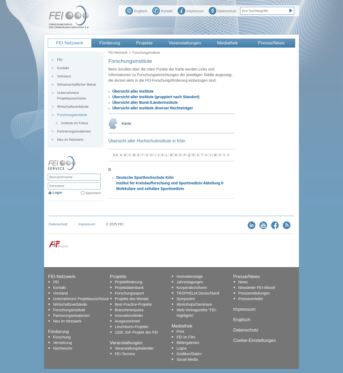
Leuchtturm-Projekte (131, 327)
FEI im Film (186, 337)
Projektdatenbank (129, 287)
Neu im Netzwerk (70, 140)
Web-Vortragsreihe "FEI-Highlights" (197, 313)
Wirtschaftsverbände (73, 107)
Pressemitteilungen (254, 293)
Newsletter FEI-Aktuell (256, 287)
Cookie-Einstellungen (254, 340)
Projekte (144, 42)
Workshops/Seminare (194, 304)
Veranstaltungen (185, 42)
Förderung (109, 42)
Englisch (136, 10)
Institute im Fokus (74, 123)
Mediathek (227, 42)
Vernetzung (62, 343)
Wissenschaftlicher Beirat (76, 84)
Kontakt (162, 10)
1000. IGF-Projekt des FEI (136, 332)
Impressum (190, 10)
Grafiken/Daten (189, 354)
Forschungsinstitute (72, 115)
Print (180, 331)
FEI (59, 60)
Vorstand (64, 76)
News (243, 282)
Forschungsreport (129, 293)
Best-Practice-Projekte (133, 304)
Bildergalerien (188, 343)
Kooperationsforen (192, 287)
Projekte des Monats (132, 299)
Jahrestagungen (190, 282)
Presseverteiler (250, 299)
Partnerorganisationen (74, 131)
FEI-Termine (125, 354)
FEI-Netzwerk (69, 42)
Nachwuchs (62, 348)
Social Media (187, 359)
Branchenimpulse (129, 310)
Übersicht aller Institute (133, 91)
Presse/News (271, 42)
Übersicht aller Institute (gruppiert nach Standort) (155, 97)
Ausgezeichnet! (127, 321)
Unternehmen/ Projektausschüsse (71, 95)
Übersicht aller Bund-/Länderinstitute (145, 102)
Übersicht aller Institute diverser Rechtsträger (152, 108)
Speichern (93, 193)
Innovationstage (190, 276)
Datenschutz (223, 10)
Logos (182, 348)
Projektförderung (129, 282)
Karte (126, 123)
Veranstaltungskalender (134, 348)
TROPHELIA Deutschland (198, 293)
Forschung (62, 337)
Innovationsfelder (129, 315)
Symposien (186, 299)
